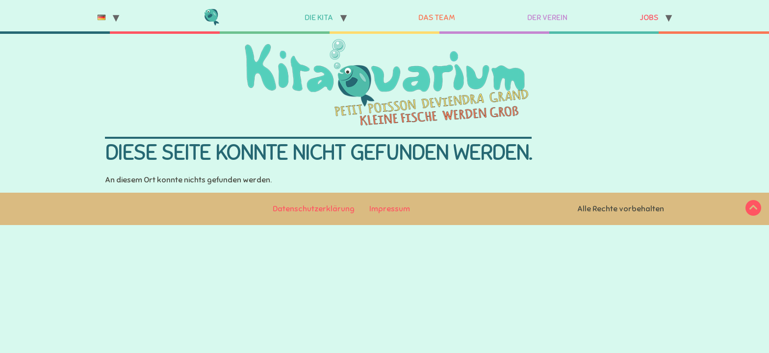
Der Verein (547, 18)
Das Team (436, 18)
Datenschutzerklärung (314, 209)
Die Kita (319, 18)
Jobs (649, 18)
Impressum (389, 209)
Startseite (211, 18)
